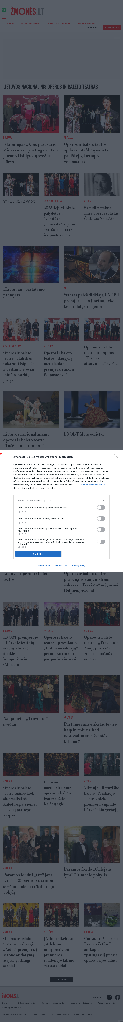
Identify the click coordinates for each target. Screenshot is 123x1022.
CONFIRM (38, 554)
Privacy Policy (79, 565)
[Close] (117, 457)
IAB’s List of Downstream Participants (92, 484)
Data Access (61, 565)
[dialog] (61, 511)
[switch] (101, 507)
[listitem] (61, 500)
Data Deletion (44, 565)
